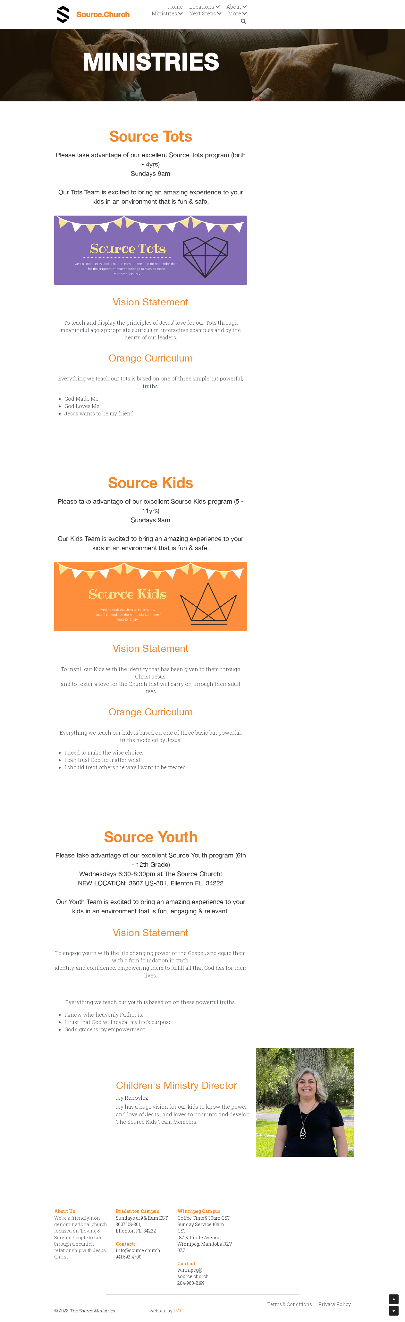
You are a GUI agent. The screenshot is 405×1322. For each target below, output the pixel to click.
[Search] (346, 11)
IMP (178, 1290)
